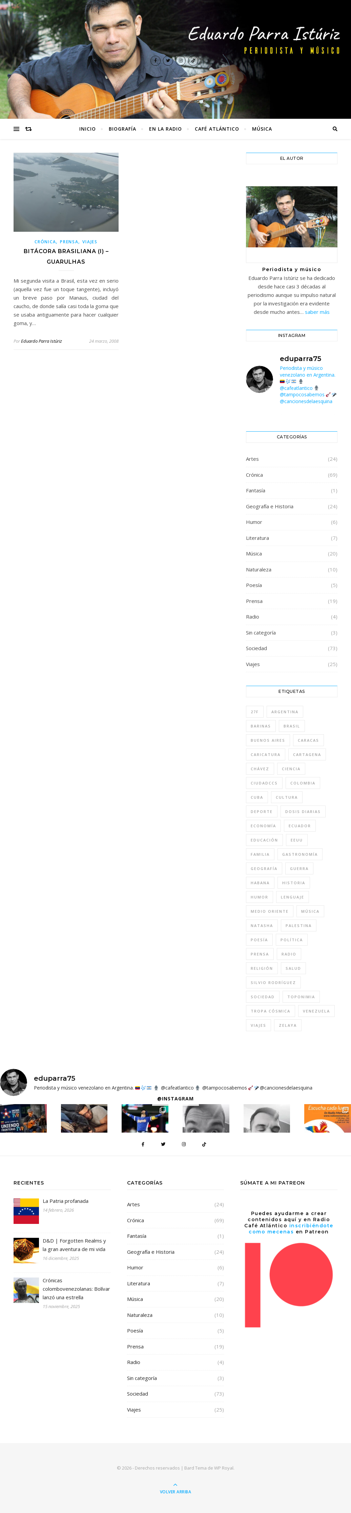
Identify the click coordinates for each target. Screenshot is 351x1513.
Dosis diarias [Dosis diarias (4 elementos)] (303, 811)
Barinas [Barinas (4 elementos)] (261, 726)
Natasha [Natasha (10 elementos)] (262, 925)
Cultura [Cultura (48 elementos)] (287, 797)
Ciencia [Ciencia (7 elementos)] (291, 768)
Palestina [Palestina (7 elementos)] (299, 925)
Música (262, 129)
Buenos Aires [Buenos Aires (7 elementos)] (268, 740)
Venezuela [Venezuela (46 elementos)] (316, 1011)
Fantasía (255, 490)
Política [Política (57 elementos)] (292, 939)
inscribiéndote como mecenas (291, 1229)
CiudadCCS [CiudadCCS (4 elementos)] (264, 783)
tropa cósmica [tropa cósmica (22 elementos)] (270, 1011)
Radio (252, 616)
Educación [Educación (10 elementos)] (264, 840)
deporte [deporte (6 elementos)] (262, 811)
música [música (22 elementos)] (310, 911)
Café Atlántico (217, 129)
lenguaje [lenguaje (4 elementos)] (292, 897)
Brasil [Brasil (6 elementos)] (292, 726)
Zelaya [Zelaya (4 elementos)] (288, 1025)
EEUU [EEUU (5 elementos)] (297, 840)
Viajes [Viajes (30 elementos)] (258, 1025)
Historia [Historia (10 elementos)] (293, 882)
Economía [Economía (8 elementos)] (263, 825)
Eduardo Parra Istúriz (41, 341)
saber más (317, 311)
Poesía (254, 585)
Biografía (122, 129)
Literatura (257, 537)
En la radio (165, 129)
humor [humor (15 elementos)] (259, 897)
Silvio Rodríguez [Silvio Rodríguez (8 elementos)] (273, 982)
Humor (254, 521)
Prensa (69, 242)
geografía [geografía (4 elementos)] (264, 868)
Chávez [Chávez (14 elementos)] (260, 768)
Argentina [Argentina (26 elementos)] (284, 711)
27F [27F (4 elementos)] (255, 711)
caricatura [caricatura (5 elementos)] (266, 754)
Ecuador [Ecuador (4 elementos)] (300, 825)
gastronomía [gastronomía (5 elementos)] (300, 854)
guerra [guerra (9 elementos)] (299, 868)
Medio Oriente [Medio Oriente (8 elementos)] (270, 911)
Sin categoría (261, 632)
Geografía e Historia (269, 506)
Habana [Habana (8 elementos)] (260, 882)
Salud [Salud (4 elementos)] (293, 968)
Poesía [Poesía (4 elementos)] (259, 939)
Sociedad (256, 648)
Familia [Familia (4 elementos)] (260, 854)
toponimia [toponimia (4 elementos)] (301, 996)
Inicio (87, 129)
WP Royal (223, 1468)
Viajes (89, 242)
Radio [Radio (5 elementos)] (289, 954)
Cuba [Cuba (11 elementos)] (257, 797)
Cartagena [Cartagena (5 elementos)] (307, 754)
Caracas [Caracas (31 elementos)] (308, 740)
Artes (252, 458)
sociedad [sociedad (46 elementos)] (263, 996)
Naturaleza (258, 569)
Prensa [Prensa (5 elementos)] (260, 954)
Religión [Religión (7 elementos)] (262, 968)
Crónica (45, 242)
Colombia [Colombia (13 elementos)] (302, 783)
